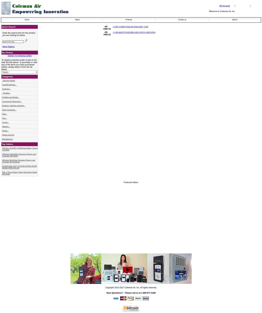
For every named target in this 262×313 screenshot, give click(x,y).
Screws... (5, 122)
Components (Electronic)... (12, 101)
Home (27, 20)
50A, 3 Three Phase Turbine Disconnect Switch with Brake (19, 173)
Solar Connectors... (9, 110)
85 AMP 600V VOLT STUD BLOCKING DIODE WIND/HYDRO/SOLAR (19, 167)
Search (234, 20)
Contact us (182, 20)
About (77, 20)
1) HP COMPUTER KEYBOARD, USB (130, 26)
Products (128, 20)
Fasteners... (6, 89)
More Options (9, 46)
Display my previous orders (20, 56)
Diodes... (5, 131)
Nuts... (4, 118)
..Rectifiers (6, 93)
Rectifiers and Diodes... (10, 97)
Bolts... (4, 114)
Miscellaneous (7, 139)
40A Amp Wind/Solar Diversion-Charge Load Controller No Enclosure (18, 161)
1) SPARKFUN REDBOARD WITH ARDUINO (134, 32)
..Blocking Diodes (8, 81)
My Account (224, 6)
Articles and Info (8, 135)
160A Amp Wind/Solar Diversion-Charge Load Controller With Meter (19, 155)
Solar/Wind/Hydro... (9, 85)
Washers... (6, 127)
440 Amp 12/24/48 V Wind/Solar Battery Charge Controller (20, 149)
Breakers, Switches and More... (13, 106)
